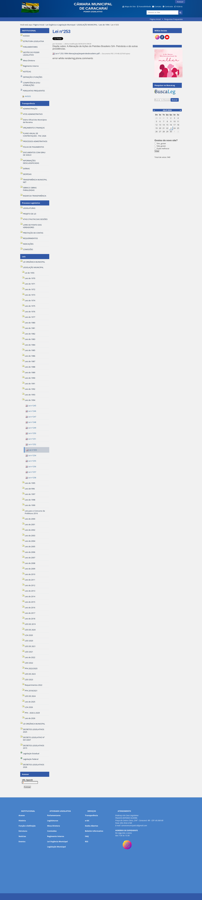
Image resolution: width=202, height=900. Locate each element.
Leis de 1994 (104, 24)
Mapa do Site (130, 6)
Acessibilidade (145, 6)
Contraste (169, 6)
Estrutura (23, 831)
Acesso (22, 815)
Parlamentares (53, 815)
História (22, 820)
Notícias (22, 836)
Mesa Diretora (53, 825)
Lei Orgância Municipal (57, 841)
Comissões (52, 831)
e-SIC (87, 820)
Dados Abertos (91, 825)
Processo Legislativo (31, 203)
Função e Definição (27, 825)
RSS (86, 841)
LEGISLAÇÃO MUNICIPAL (87, 24)
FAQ (87, 836)
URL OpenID (27, 780)
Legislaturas (52, 820)
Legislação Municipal (56, 846)
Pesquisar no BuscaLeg (164, 85)
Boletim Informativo (94, 831)
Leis (24, 256)
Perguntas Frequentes (173, 19)
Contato (158, 6)
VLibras (179, 6)
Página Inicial (155, 19)
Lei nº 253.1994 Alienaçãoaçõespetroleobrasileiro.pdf (76, 53)
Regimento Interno (55, 836)
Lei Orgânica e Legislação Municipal (60, 24)
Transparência (28, 103)
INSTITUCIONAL (29, 30)
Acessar (180, 1)
